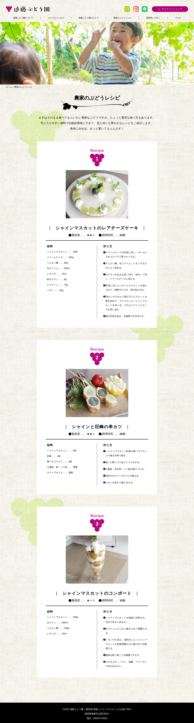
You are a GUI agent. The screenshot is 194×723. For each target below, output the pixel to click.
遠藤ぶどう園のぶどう (89, 18)
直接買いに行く (153, 18)
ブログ (178, 18)
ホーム (9, 87)
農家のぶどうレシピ (122, 18)
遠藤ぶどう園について (23, 18)
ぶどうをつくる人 (56, 18)
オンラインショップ (172, 9)
